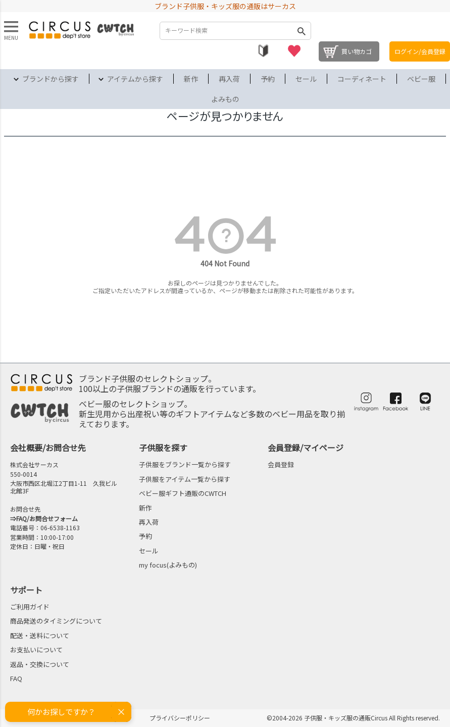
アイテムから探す (135, 79)
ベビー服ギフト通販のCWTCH (182, 493)
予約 (268, 79)
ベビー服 (421, 79)
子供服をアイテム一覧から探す (184, 479)
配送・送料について (39, 635)
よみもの (225, 99)
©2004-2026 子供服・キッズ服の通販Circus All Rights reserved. (353, 717)
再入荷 (229, 79)
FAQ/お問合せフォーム (47, 518)
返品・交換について (39, 664)
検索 (301, 31)
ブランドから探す (50, 79)
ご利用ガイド (29, 606)
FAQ (16, 678)
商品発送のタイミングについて (56, 621)
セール (306, 79)
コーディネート (361, 79)
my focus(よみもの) (168, 565)
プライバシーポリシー (179, 717)
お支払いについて (36, 649)
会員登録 (281, 464)
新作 (191, 79)
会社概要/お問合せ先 (48, 447)
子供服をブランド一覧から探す (185, 464)
